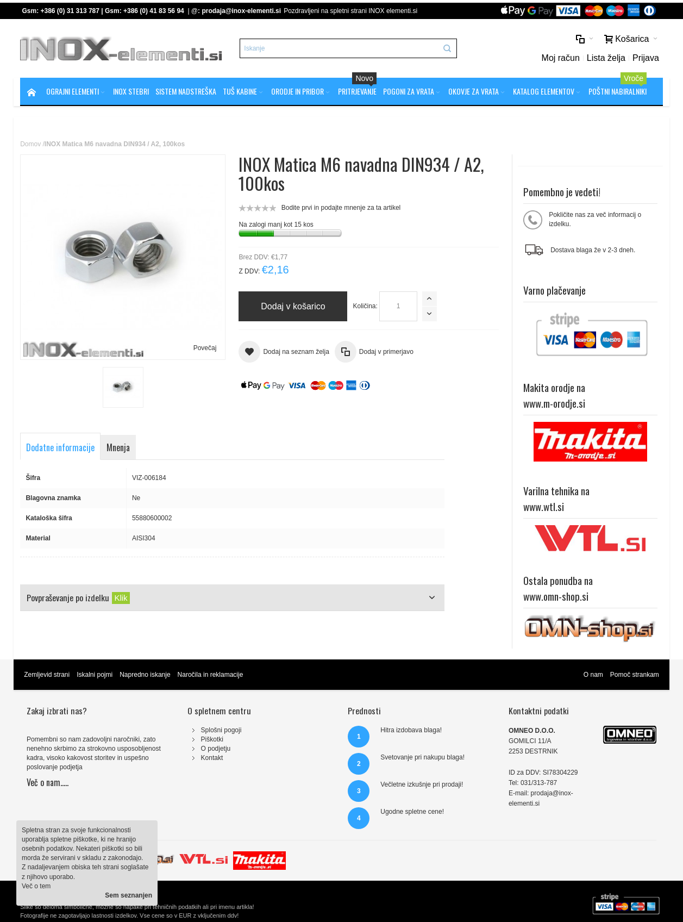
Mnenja (118, 447)
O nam (593, 674)
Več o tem (36, 886)
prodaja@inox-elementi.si (241, 11)
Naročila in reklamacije (210, 674)
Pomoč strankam (634, 674)
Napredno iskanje (145, 674)
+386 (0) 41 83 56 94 (153, 11)
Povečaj (205, 348)
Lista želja (606, 58)
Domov (30, 144)
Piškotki (212, 739)
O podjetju (216, 748)
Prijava (645, 58)
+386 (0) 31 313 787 (70, 11)
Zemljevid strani (47, 674)
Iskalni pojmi (94, 674)
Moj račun (561, 58)
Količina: (365, 306)
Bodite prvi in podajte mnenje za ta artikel (340, 207)
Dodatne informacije (60, 447)
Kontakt (212, 758)
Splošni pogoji (221, 730)
